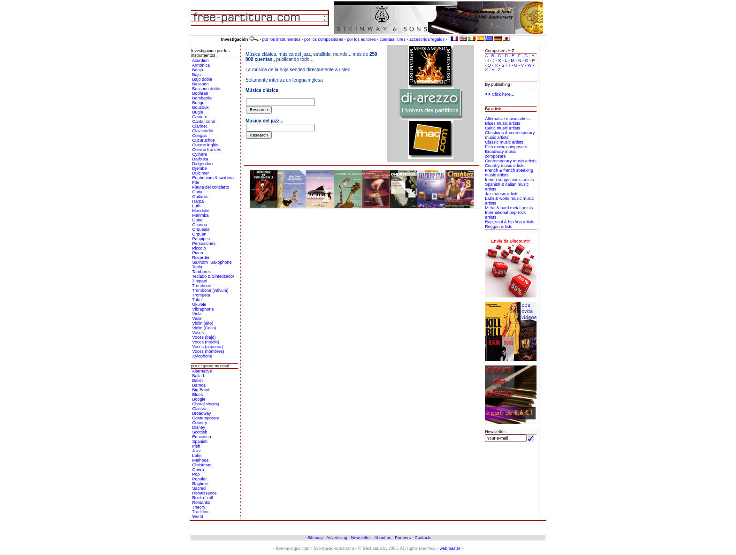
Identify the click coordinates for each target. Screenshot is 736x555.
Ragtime (200, 483)
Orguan (199, 234)
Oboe (197, 220)
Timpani (199, 281)
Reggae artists (498, 226)
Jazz (196, 451)
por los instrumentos (281, 39)
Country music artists (504, 165)
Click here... (499, 94)
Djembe (199, 168)
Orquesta (201, 229)
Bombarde (202, 98)
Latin (197, 455)
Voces (198, 332)
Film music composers (506, 146)
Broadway (201, 413)
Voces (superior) (207, 346)
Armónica (201, 65)
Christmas (202, 465)
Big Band (201, 390)
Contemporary (205, 418)
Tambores (201, 271)
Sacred (199, 488)
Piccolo (199, 248)
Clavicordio (203, 131)
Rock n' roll (202, 497)
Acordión (200, 60)
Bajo (196, 74)
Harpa (198, 201)
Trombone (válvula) (210, 290)
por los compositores (323, 39)
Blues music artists (502, 123)
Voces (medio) (206, 342)
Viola (197, 314)
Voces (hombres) (208, 351)
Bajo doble (202, 79)
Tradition (200, 511)
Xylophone (202, 356)
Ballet (197, 380)
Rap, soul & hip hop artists (509, 222)
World (197, 516)
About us (383, 537)
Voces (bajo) (204, 337)
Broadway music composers (500, 154)
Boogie (199, 399)
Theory (198, 507)
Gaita (197, 192)
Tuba (196, 299)
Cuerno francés (207, 149)
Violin (197, 318)
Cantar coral (203, 121)
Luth (196, 206)
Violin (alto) (203, 323)
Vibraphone (203, 309)
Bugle (197, 112)
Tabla (197, 267)
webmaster (450, 548)
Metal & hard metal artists (509, 207)
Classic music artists (504, 142)
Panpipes (201, 238)
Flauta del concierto (211, 187)
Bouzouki (201, 107)
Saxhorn (200, 262)
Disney (199, 427)
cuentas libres (393, 39)
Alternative (202, 371)
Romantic (201, 502)
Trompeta (201, 295)
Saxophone (221, 262)
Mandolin (201, 210)
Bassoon (200, 84)
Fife (195, 182)
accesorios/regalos (427, 39)
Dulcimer (200, 173)
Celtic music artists (502, 128)
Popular (199, 479)
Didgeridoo (202, 163)
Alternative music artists (507, 118)
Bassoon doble (206, 88)
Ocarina (199, 224)
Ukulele (199, 304)
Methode (200, 460)
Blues (197, 394)
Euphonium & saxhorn (213, 177)
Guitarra (200, 196)
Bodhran (200, 93)
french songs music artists (509, 179)
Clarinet (199, 126)
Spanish (200, 441)
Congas (199, 135)
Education (201, 436)
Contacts (422, 537)
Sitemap (315, 537)
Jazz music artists (501, 193)
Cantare (199, 116)
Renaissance (204, 493)
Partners (403, 537)
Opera (198, 469)
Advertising (336, 537)
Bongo (198, 102)
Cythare (199, 154)
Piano (197, 253)
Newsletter (361, 537)
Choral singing (206, 404)
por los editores (361, 39)
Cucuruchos (203, 140)
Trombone (201, 285)
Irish (196, 446)
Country (199, 422)
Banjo (197, 70)
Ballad (198, 375)
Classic (199, 408)
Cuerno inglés (205, 145)
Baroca (199, 385)
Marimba (200, 215)
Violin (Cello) (204, 328)
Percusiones (204, 243)
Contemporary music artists (511, 161)
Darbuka (200, 159)
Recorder (201, 257)
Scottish (199, 432)
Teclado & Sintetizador (213, 276)
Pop (196, 474)
